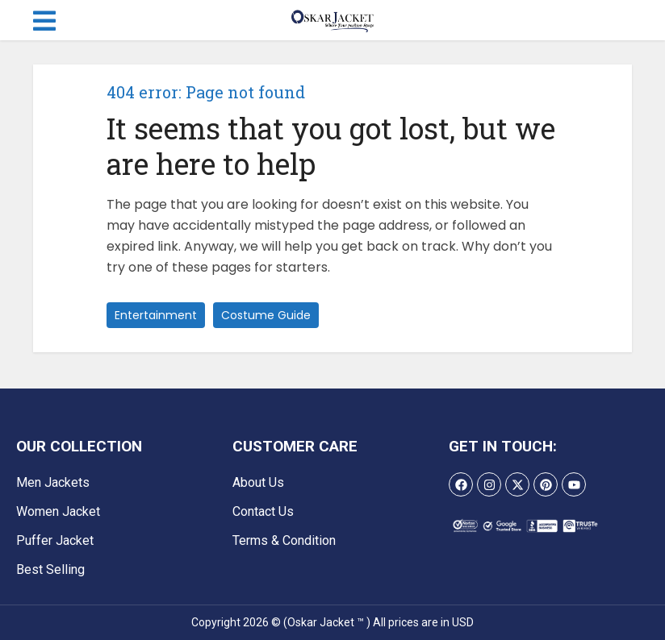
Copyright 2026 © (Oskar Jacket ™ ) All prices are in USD (332, 622)
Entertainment (156, 315)
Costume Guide (266, 315)
